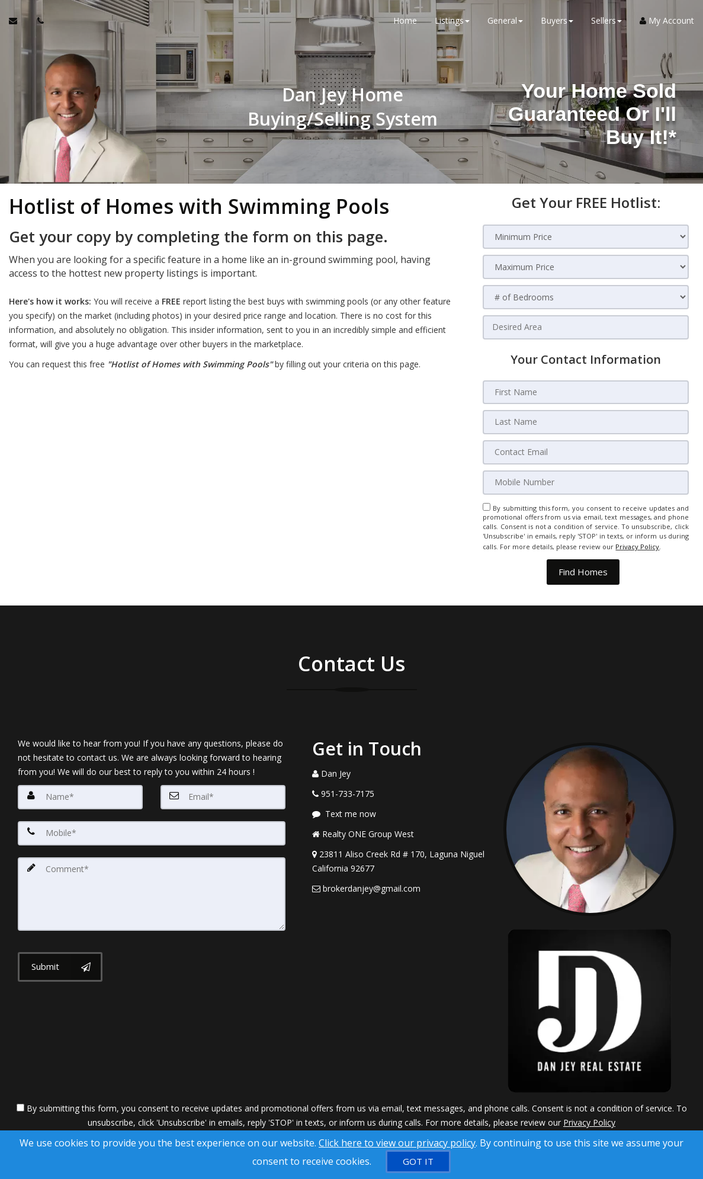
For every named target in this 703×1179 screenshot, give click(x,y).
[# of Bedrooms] (585, 297)
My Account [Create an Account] (667, 23)
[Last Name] (585, 421)
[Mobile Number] (585, 480)
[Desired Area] (585, 327)
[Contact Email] (585, 451)
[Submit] (60, 958)
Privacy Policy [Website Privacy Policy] (637, 543)
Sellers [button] (606, 23)
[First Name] (585, 391)
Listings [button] (452, 23)
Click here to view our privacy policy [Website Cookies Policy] (397, 1142)
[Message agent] (398, 809)
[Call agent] (37, 24)
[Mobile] (151, 827)
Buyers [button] (557, 23)
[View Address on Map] (398, 856)
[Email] (222, 791)
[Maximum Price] (585, 267)
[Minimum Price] (585, 237)
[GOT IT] (418, 1161)
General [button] (505, 23)
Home (405, 23)
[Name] (80, 791)
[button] (583, 566)
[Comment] (151, 886)
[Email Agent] (18, 24)
